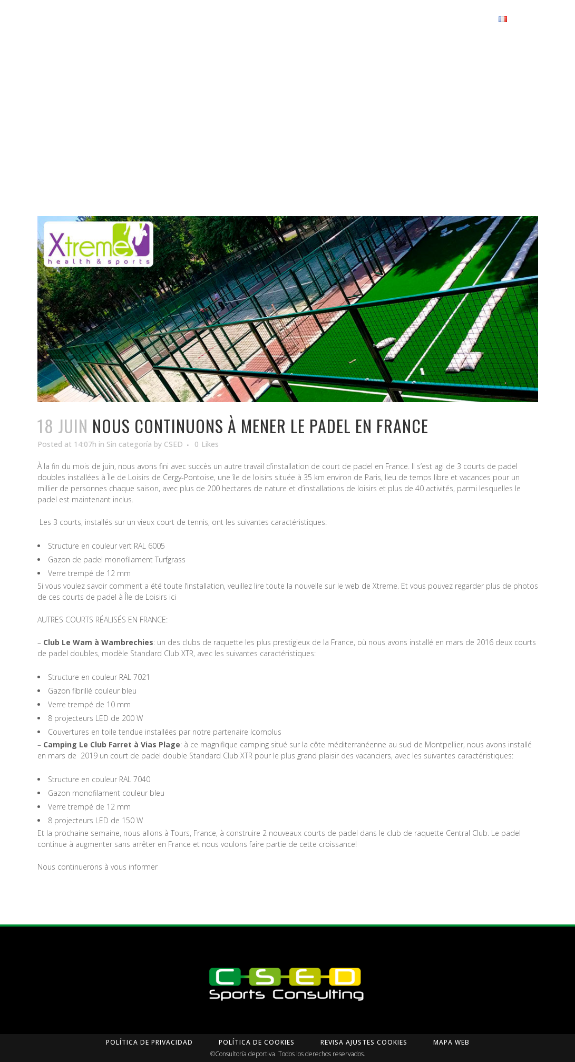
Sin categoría (129, 481)
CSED (173, 481)
